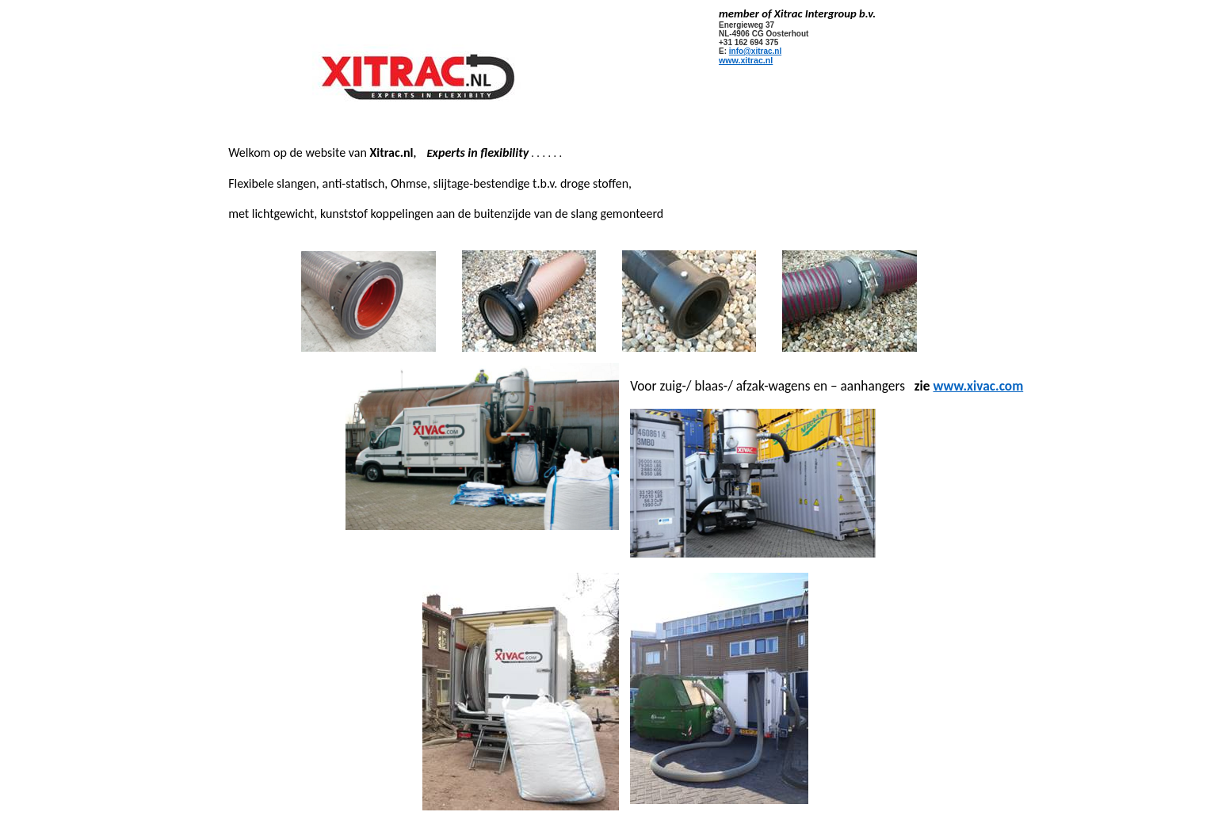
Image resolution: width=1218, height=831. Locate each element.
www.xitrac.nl (746, 60)
